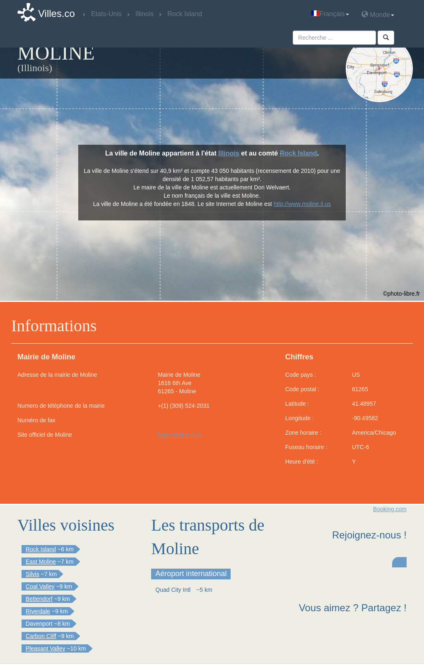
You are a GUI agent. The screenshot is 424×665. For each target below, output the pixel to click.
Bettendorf (39, 599)
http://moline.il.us (179, 434)
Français (330, 13)
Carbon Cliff (41, 636)
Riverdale (38, 611)
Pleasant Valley (45, 648)
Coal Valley (40, 586)
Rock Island (298, 153)
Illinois (228, 153)
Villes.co (56, 13)
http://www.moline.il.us (302, 204)
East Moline (41, 561)
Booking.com (390, 509)
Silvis (32, 574)
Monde (377, 14)
